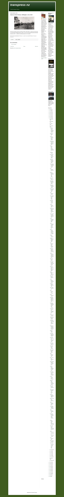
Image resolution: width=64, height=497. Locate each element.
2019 (50, 462)
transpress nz (20, 4)
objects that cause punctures (51, 179)
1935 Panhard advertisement (51, 403)
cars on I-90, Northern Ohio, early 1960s (52, 197)
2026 (50, 109)
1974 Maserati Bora (51, 438)
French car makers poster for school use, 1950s (52, 250)
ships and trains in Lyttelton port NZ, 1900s (51, 161)
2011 (50, 473)
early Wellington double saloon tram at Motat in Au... (52, 226)
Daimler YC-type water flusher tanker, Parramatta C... (52, 210)
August (51, 449)
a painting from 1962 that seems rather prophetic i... (52, 322)
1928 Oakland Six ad (51, 193)
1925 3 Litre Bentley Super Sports (51, 351)
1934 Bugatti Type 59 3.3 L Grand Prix (52, 391)
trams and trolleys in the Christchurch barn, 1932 (52, 339)
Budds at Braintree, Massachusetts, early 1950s (52, 174)
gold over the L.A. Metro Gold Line (52, 399)
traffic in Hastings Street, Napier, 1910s (51, 138)
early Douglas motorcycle (52, 170)
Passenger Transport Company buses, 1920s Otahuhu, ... (51, 416)
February (51, 458)
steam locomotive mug (52, 295)
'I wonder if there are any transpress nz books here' (52, 310)
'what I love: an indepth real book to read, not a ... (52, 166)
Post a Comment (14, 44)
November (51, 121)
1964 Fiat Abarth (51, 153)
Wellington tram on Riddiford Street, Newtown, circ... (52, 299)
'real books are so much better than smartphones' (52, 427)
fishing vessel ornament (51, 236)
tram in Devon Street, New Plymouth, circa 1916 (52, 422)
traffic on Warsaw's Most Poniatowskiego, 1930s (52, 268)
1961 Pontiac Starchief (52, 441)
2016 (50, 466)
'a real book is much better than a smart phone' (52, 263)
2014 (50, 469)
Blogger (36, 492)
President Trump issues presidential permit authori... (52, 130)
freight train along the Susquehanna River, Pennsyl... (52, 327)
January (51, 460)
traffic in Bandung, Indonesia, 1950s (52, 395)
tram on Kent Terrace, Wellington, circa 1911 (52, 363)
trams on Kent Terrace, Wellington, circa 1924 (52, 368)
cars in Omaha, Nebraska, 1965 (52, 205)
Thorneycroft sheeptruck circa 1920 (52, 190)
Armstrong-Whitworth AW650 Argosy (51, 186)
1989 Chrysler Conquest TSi (51, 411)
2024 (50, 112)
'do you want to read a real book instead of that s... (52, 215)
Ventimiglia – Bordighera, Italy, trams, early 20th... (52, 445)
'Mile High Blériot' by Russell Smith (52, 182)
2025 (50, 110)
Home (24, 46)
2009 (50, 476)
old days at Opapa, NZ (51, 134)
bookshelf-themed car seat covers (51, 201)
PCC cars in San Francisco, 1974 (52, 358)
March (51, 456)
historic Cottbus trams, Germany (51, 377)
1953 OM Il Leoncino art (51, 288)
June (51, 452)
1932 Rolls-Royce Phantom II (51, 277)
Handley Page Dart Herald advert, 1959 (52, 240)
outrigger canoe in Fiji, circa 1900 (51, 285)
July (51, 451)
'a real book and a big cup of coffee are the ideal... (52, 373)
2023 (50, 113)
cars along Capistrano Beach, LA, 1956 (51, 407)
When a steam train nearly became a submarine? (52, 148)
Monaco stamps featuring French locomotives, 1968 (52, 231)
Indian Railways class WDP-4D (51, 273)
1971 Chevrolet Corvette (52, 315)
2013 (50, 470)
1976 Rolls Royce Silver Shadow (51, 347)
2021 (50, 116)
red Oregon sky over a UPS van (52, 344)
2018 (50, 463)
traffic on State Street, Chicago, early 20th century (52, 382)
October (51, 123)
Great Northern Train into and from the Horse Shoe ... (52, 255)
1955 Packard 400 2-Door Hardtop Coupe (51, 245)
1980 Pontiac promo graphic (52, 318)
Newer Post (12, 46)
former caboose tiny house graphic (52, 281)
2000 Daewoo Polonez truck (51, 355)
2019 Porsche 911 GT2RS (51, 291)
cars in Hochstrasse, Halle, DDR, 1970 (52, 220)
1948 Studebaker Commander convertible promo (52, 434)
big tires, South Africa (51, 331)
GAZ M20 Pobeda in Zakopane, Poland (52, 334)
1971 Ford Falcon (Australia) (52, 387)
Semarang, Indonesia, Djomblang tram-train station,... (52, 305)
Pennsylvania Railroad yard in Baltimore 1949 (52, 143)
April (51, 455)
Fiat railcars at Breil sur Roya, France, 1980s (51, 156)
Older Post (36, 46)
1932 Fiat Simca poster (51, 259)
